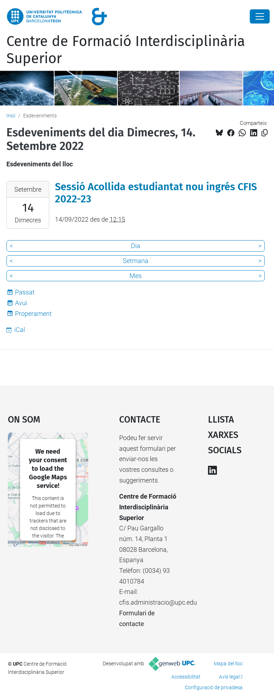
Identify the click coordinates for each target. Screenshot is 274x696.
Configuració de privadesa (214, 687)
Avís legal (229, 677)
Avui (21, 303)
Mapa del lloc (228, 663)
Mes (136, 275)
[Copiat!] (265, 133)
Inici (10, 115)
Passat (25, 292)
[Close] (260, 16)
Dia (135, 245)
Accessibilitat (186, 677)
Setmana (135, 260)
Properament (33, 313)
